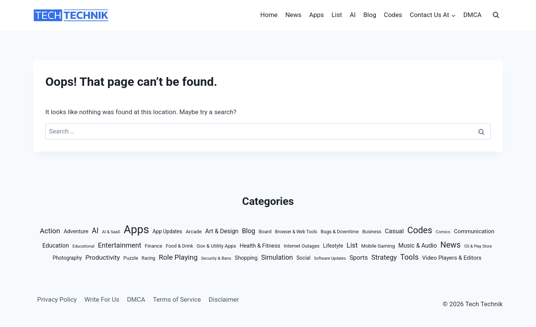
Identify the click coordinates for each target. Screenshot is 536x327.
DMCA (472, 15)
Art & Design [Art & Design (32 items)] (222, 231)
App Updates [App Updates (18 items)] (167, 231)
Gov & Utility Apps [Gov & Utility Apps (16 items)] (216, 246)
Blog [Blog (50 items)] (248, 231)
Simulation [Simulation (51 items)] (277, 257)
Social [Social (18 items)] (303, 258)
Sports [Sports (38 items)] (358, 257)
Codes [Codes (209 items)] (419, 230)
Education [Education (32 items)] (55, 245)
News (293, 15)
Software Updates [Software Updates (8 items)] (330, 258)
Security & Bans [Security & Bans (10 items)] (216, 258)
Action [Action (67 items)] (50, 231)
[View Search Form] (496, 15)
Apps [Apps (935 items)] (136, 229)
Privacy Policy (57, 299)
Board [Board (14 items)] (265, 231)
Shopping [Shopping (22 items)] (246, 258)
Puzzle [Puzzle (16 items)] (130, 258)
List (337, 15)
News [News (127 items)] (450, 245)
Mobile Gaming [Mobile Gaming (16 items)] (378, 246)
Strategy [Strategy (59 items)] (384, 257)
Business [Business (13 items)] (371, 231)
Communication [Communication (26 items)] (474, 231)
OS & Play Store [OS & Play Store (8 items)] (478, 246)
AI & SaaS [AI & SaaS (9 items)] (111, 231)
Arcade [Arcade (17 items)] (194, 231)
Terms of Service (177, 299)
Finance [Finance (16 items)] (153, 246)
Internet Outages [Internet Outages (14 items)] (302, 246)
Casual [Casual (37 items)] (394, 231)
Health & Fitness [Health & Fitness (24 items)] (260, 245)
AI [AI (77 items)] (95, 230)
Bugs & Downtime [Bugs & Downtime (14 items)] (340, 231)
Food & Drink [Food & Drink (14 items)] (179, 246)
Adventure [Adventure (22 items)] (76, 231)
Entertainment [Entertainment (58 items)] (119, 245)
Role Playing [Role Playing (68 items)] (178, 257)
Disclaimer (224, 299)
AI (353, 15)
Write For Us (101, 299)
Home (269, 15)
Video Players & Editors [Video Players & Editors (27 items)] (452, 257)
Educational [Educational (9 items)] (83, 246)
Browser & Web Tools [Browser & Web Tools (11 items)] (296, 231)
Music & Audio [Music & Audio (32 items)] (417, 245)
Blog (369, 15)
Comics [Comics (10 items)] (443, 231)
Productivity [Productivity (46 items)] (102, 257)
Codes (393, 15)
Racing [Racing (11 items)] (148, 258)
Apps (316, 15)
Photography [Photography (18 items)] (67, 258)
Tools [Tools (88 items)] (409, 257)
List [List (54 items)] (352, 245)
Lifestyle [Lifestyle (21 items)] (333, 246)
